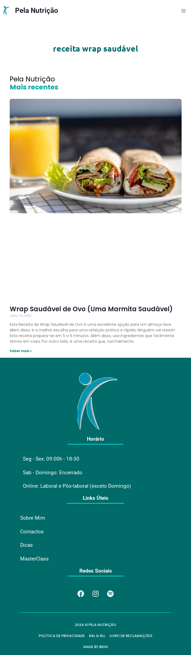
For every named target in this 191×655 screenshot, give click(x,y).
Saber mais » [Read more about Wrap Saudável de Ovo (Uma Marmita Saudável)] (21, 351)
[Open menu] (183, 10)
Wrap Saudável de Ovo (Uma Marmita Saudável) (91, 309)
